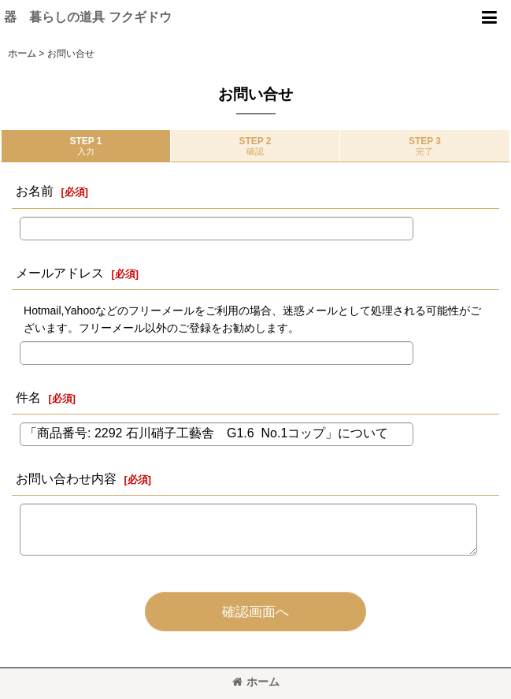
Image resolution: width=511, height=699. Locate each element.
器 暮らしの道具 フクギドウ (88, 16)
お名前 (35, 191)
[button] (489, 17)
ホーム (256, 681)
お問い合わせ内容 (66, 478)
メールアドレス (60, 273)
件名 (28, 397)
